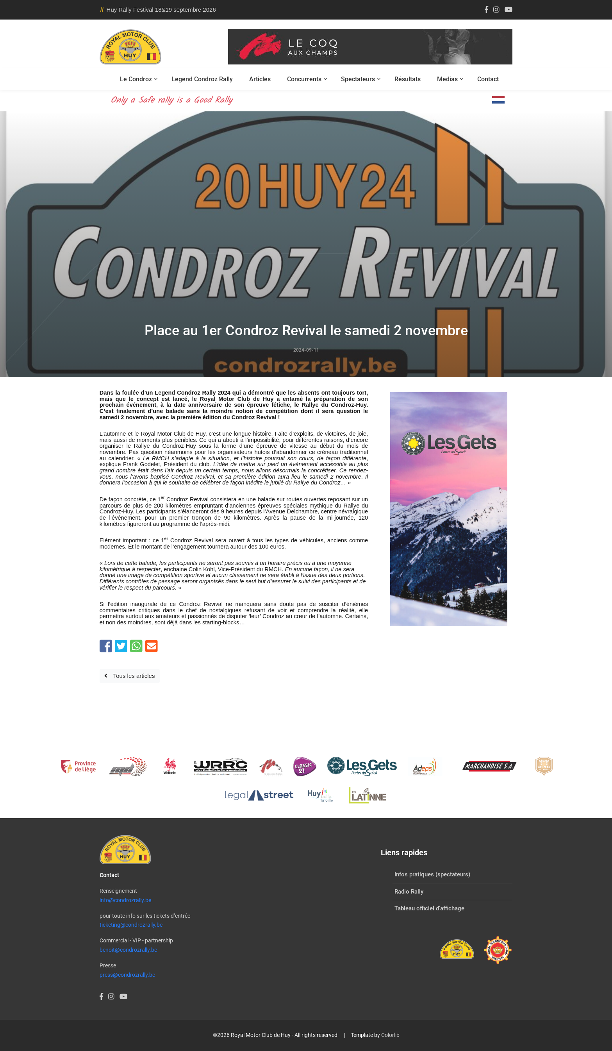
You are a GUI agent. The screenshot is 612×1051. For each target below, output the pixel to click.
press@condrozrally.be (127, 975)
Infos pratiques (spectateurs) (432, 874)
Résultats (407, 79)
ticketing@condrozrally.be (131, 925)
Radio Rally (408, 891)
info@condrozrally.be (125, 900)
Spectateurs (358, 79)
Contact (488, 79)
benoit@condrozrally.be (128, 950)
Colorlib (390, 1035)
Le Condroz (136, 79)
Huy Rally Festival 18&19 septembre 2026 (161, 9)
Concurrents (304, 79)
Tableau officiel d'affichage (429, 908)
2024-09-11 (306, 350)
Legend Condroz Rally (202, 79)
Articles (260, 79)
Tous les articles (129, 675)
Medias (447, 79)
